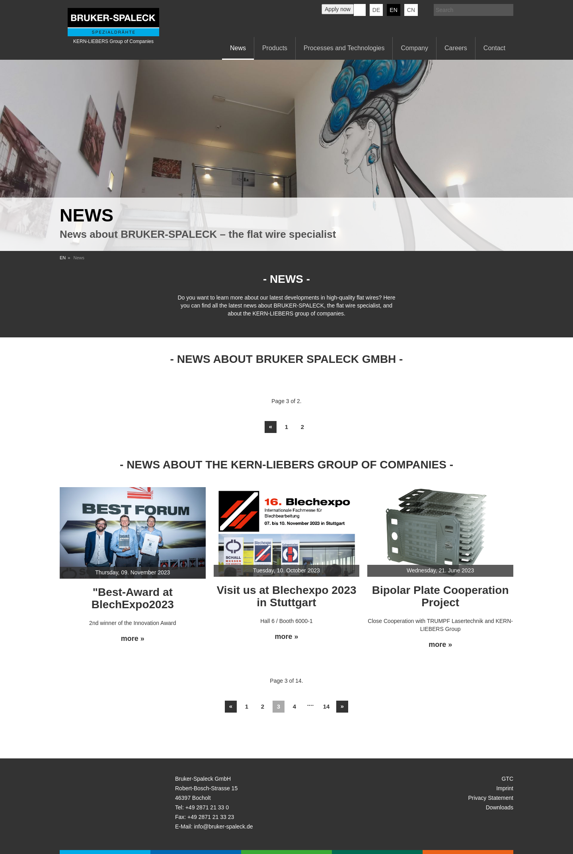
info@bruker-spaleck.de (223, 826)
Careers (455, 48)
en (393, 10)
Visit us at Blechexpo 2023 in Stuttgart (286, 596)
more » (132, 638)
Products (274, 48)
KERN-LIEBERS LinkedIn (360, 10)
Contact (494, 48)
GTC (507, 779)
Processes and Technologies (344, 48)
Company (414, 48)
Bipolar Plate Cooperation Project (440, 596)
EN (63, 257)
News (238, 48)
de (376, 10)
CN (411, 10)
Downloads (499, 807)
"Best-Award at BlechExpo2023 (133, 598)
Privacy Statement (490, 798)
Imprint (504, 788)
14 (326, 706)
